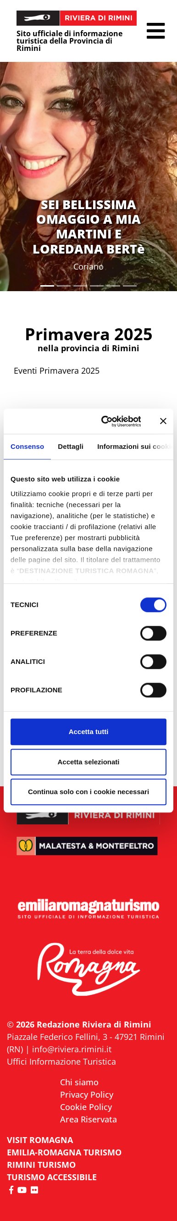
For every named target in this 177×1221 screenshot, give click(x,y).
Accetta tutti (89, 731)
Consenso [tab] (27, 446)
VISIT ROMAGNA (40, 1139)
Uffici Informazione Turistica (61, 1061)
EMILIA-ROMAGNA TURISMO (64, 1152)
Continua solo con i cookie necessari (88, 792)
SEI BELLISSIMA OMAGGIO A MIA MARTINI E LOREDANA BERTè (89, 226)
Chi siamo (79, 1082)
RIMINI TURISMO (41, 1164)
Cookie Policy (86, 1106)
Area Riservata (88, 1119)
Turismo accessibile (52, 1176)
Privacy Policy (86, 1094)
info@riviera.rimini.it (71, 1049)
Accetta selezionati (88, 762)
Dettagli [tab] (70, 446)
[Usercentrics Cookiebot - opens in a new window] (105, 421)
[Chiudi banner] (163, 421)
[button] (156, 31)
